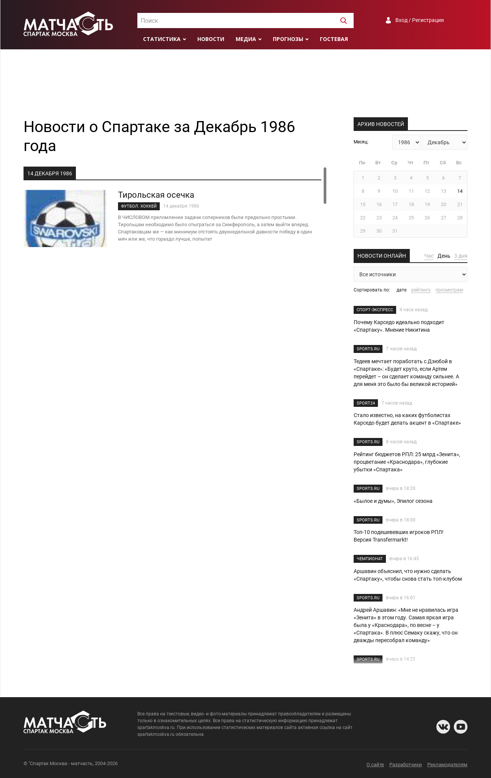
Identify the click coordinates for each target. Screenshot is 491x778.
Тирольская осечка (156, 195)
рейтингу (421, 290)
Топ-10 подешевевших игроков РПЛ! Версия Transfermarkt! (399, 536)
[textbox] (245, 20)
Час (429, 256)
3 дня (460, 256)
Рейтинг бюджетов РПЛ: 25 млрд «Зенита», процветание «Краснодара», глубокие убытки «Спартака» (407, 461)
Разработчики (405, 764)
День (443, 256)
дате (401, 290)
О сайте (375, 764)
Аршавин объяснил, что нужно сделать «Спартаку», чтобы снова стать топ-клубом (408, 575)
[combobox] (245, 20)
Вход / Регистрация (419, 20)
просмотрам (449, 290)
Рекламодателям (447, 764)
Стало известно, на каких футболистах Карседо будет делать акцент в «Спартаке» (407, 419)
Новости (210, 39)
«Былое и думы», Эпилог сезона (393, 501)
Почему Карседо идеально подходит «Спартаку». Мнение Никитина (399, 326)
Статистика (162, 39)
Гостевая (334, 39)
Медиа (246, 39)
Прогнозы (288, 39)
